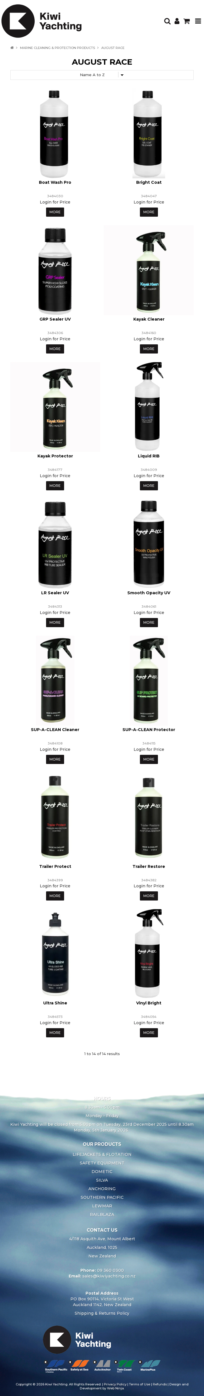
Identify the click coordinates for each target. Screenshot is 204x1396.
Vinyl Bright (148, 1003)
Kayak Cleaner (149, 319)
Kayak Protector (55, 456)
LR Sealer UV (55, 592)
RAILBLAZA (102, 1214)
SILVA (102, 1180)
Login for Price (55, 202)
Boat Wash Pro (55, 182)
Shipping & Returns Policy (102, 1313)
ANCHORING (102, 1188)
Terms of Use (139, 1384)
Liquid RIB (149, 456)
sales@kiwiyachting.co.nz (109, 1276)
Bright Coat (149, 182)
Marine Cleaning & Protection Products (57, 48)
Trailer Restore (148, 866)
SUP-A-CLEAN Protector (148, 729)
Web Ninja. (115, 1388)
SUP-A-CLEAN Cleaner (55, 729)
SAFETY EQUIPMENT (102, 1163)
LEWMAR (102, 1206)
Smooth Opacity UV (148, 592)
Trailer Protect (55, 866)
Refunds (160, 1384)
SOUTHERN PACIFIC (102, 1197)
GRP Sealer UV (55, 319)
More (55, 212)
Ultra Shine (55, 1003)
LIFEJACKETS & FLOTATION (102, 1154)
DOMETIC (102, 1171)
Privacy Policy (115, 1384)
